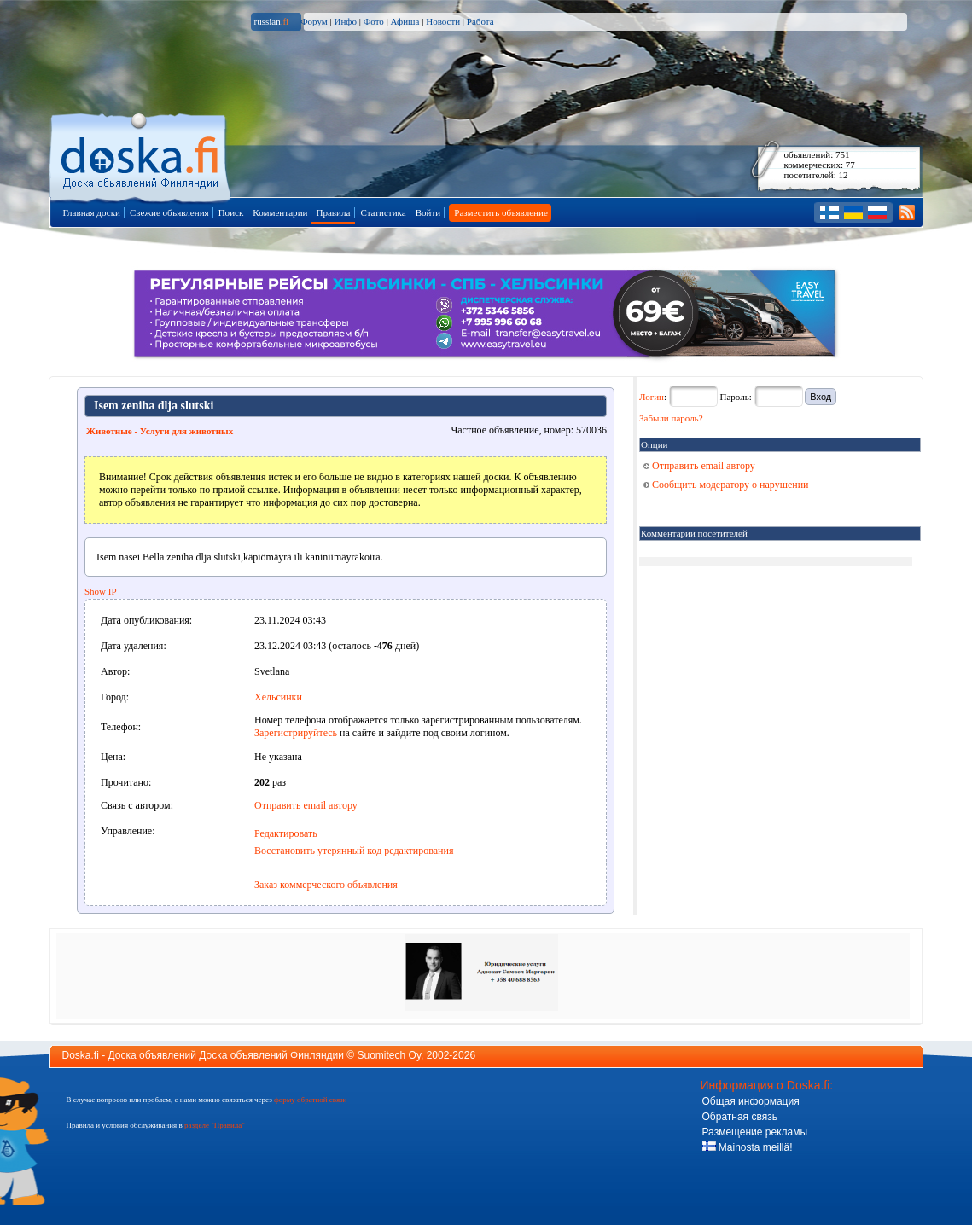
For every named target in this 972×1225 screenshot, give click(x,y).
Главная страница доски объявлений (141, 155)
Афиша (405, 21)
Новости (443, 21)
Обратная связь (739, 1117)
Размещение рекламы (755, 1132)
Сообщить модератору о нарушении (726, 485)
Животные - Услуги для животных (159, 431)
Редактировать (285, 833)
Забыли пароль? (671, 418)
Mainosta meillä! (747, 1147)
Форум (314, 21)
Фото (374, 21)
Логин (651, 397)
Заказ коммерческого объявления (326, 885)
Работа (480, 21)
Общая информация (751, 1101)
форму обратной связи (310, 1099)
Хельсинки (278, 697)
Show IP (100, 591)
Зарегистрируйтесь (295, 733)
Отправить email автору (306, 805)
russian (271, 21)
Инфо (345, 21)
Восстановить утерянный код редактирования (353, 850)
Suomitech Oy (389, 1055)
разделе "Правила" (214, 1125)
